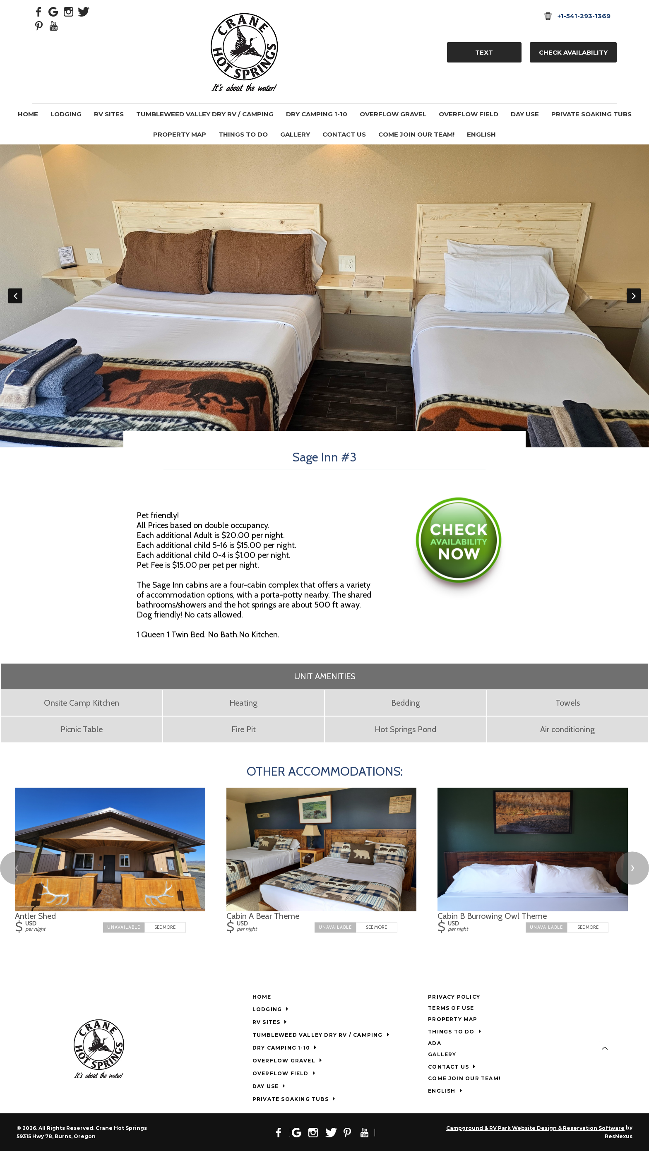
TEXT (484, 52)
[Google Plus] (53, 11)
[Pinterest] (39, 25)
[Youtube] (53, 25)
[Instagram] (68, 11)
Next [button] (634, 295)
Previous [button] (15, 295)
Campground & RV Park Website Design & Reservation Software (535, 1128)
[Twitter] (83, 11)
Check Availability (573, 52)
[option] (324, 295)
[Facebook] (39, 11)
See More (164, 927)
